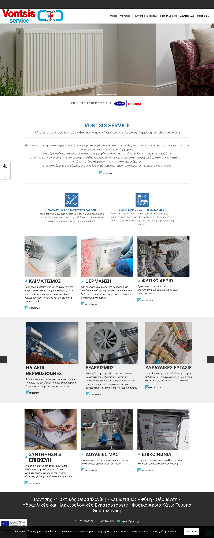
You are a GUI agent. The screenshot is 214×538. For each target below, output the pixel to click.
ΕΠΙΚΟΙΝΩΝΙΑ (203, 16)
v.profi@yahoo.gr (130, 517)
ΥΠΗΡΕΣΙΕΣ (125, 16)
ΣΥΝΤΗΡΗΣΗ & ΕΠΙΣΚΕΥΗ (146, 16)
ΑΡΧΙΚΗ (113, 16)
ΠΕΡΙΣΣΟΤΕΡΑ (107, 174)
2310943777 (86, 517)
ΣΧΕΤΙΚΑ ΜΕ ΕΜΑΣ (168, 16)
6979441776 (107, 517)
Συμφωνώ (191, 531)
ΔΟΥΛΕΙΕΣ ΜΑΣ (187, 16)
